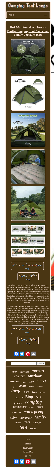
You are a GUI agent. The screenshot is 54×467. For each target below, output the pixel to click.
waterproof (34, 411)
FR (30, 456)
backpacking (19, 406)
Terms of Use (28, 452)
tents (27, 422)
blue (26, 391)
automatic (16, 412)
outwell (17, 398)
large (16, 390)
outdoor (35, 376)
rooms (40, 406)
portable (31, 407)
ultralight (37, 422)
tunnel (41, 381)
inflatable (26, 417)
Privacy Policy (28, 448)
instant (15, 381)
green (14, 387)
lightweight (24, 372)
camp (24, 382)
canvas (40, 386)
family (40, 416)
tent (23, 427)
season (31, 386)
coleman (18, 423)
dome (22, 385)
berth (38, 397)
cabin (13, 417)
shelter (19, 376)
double (34, 392)
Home (28, 439)
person (38, 370)
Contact (28, 444)
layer (14, 371)
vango (42, 392)
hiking (27, 396)
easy (31, 381)
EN (26, 456)
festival (18, 403)
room (33, 428)
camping (33, 402)
